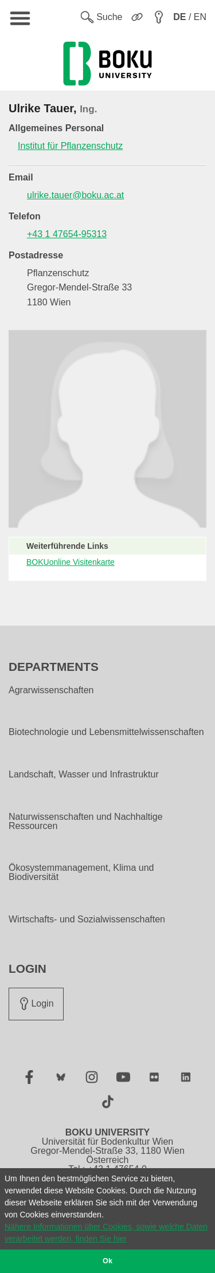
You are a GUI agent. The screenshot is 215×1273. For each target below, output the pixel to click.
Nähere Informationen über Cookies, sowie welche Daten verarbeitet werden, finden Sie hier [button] (106, 1232)
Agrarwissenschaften (51, 690)
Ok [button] (107, 1261)
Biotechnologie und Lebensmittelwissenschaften (106, 732)
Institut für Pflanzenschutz (70, 146)
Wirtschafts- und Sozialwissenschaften (87, 919)
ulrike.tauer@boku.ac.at (75, 195)
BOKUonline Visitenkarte (70, 562)
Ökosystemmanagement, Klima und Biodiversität (81, 872)
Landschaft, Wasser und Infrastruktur (84, 774)
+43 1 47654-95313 (67, 234)
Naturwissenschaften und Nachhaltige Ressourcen (86, 821)
